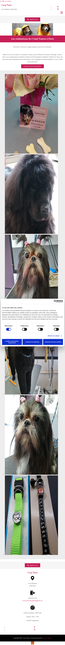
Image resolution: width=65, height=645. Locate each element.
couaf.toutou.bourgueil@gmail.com (32, 600)
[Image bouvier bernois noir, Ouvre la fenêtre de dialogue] (31, 233)
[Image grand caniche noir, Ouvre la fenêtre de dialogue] (31, 394)
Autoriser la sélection (32, 342)
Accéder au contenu (5, 1)
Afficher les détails (54, 336)
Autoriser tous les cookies (53, 342)
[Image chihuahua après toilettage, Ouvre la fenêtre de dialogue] (31, 474)
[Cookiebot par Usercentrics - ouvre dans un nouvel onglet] (55, 301)
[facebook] (57, 7)
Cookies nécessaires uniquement (12, 341)
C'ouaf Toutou (6, 5)
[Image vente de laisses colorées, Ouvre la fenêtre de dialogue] (31, 554)
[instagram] (58, 9)
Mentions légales (47, 638)
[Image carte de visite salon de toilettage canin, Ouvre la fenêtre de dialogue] (31, 153)
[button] (32, 19)
